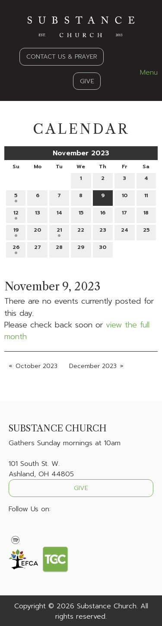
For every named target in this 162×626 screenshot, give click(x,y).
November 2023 (81, 153)
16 (102, 214)
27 (37, 248)
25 (146, 231)
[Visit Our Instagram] (43, 529)
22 (80, 231)
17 (124, 214)
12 (16, 214)
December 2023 (93, 366)
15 (81, 214)
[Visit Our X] (29, 529)
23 (102, 231)
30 (102, 248)
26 (16, 248)
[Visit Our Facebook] (15, 529)
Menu (144, 72)
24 (124, 231)
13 (37, 214)
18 (146, 214)
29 (80, 248)
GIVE (87, 81)
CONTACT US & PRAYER (61, 56)
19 (16, 231)
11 (146, 197)
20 (37, 231)
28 (59, 248)
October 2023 (36, 366)
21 (59, 231)
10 (124, 197)
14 (59, 214)
